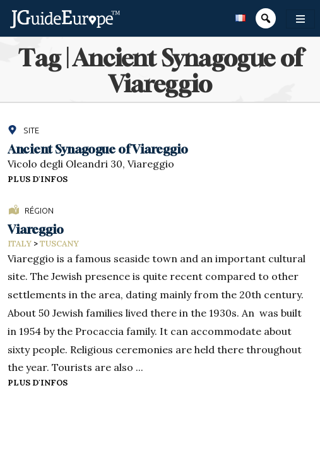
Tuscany (59, 243)
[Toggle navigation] (300, 18)
